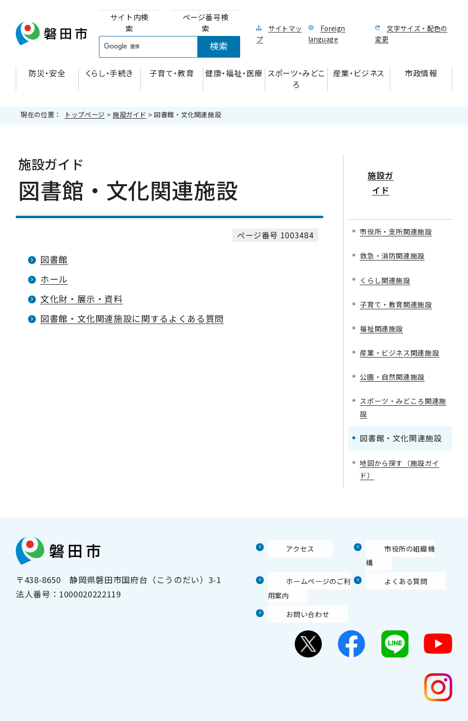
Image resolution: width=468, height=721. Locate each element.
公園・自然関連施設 (397, 364)
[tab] (129, 23)
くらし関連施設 (388, 251)
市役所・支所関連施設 (400, 200)
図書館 (54, 259)
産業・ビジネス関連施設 (400, 333)
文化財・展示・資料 (81, 299)
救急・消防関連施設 (397, 225)
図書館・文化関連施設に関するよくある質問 (132, 318)
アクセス (285, 539)
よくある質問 (392, 558)
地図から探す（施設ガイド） (400, 460)
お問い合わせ (294, 591)
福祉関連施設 (384, 301)
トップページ (84, 114)
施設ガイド (129, 114)
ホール (54, 279)
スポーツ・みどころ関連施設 (400, 396)
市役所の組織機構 (400, 539)
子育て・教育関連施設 (400, 276)
